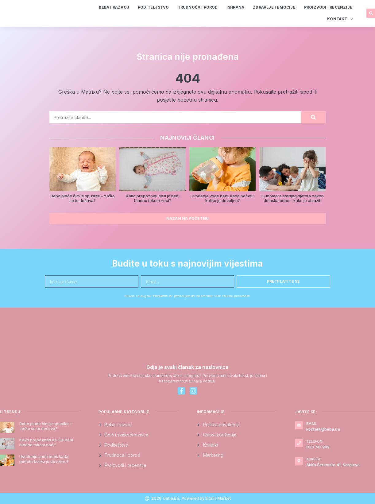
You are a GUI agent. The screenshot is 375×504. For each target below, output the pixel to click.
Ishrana (235, 7)
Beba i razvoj (114, 7)
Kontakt (340, 19)
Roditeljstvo (153, 7)
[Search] (313, 117)
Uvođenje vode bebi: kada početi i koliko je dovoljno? (222, 198)
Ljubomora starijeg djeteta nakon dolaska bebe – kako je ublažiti (292, 198)
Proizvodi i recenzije (328, 7)
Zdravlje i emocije (274, 7)
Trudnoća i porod (198, 7)
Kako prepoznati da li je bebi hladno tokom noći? (153, 198)
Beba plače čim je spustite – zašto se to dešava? (83, 198)
